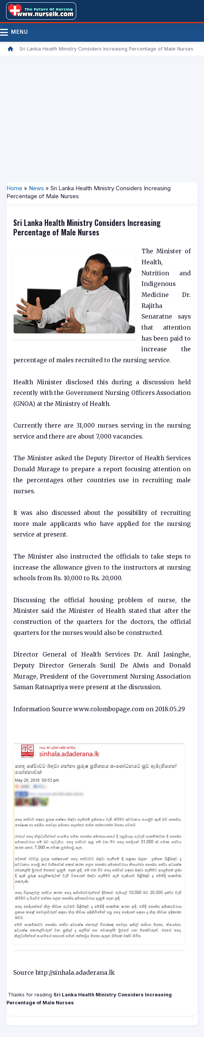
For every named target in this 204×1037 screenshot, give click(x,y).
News (36, 188)
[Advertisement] (102, 117)
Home (14, 188)
